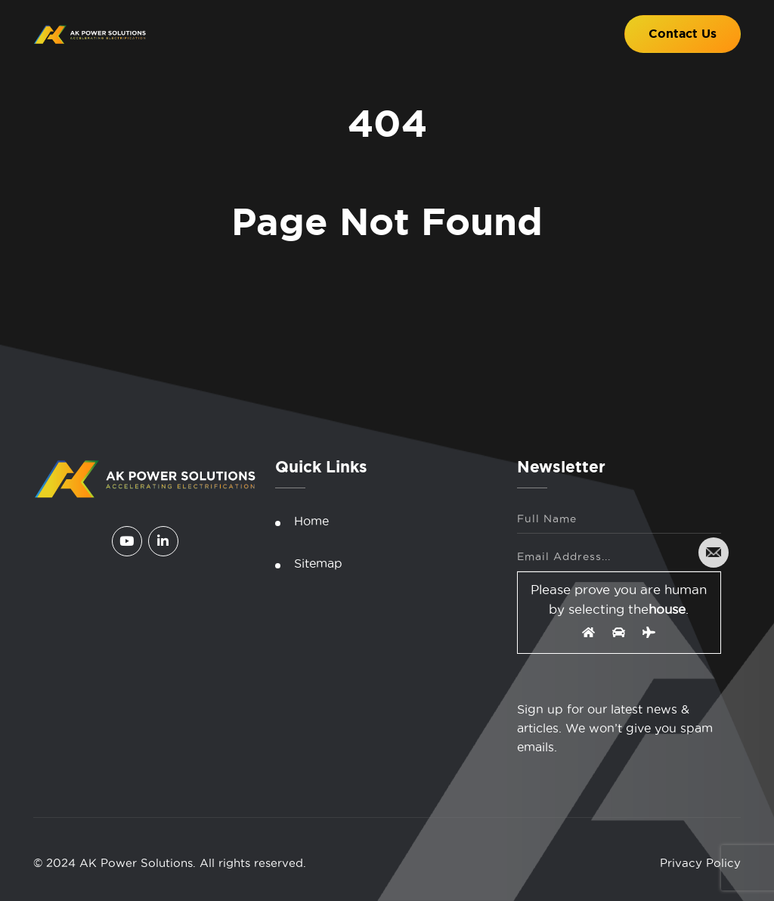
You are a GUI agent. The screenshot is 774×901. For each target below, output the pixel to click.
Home (311, 521)
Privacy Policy (700, 862)
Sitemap (318, 563)
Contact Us (683, 34)
